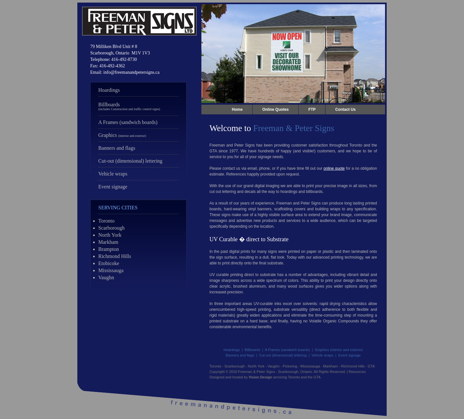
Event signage (112, 186)
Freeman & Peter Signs (256, 372)
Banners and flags (116, 148)
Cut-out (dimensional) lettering (130, 161)
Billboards (129, 106)
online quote (334, 168)
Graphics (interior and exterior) (339, 350)
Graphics (122, 135)
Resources (357, 372)
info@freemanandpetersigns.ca (131, 72)
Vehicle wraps (112, 173)
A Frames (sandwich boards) (128, 122)
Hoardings (109, 90)
